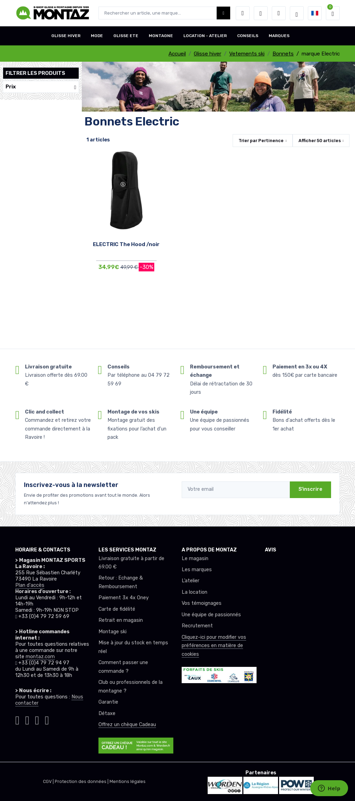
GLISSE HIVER (65, 35)
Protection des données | (82, 781)
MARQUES (279, 35)
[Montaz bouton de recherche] (223, 13)
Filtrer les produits (35, 73)
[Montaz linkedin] (47, 719)
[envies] (261, 13)
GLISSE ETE (125, 35)
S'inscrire (310, 489)
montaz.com (40, 657)
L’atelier (190, 581)
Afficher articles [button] (319, 140)
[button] (243, 13)
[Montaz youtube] (37, 719)
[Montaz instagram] (17, 719)
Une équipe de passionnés (211, 615)
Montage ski (112, 632)
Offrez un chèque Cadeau (127, 725)
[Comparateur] (279, 13)
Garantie (108, 702)
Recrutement (197, 626)
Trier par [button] (261, 140)
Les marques (197, 570)
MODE (97, 35)
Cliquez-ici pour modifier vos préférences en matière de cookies (214, 645)
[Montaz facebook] (27, 719)
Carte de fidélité (116, 609)
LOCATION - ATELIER (205, 35)
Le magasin (195, 558)
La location (194, 592)
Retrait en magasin (120, 620)
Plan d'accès (29, 585)
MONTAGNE (161, 35)
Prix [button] (41, 87)
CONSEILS (247, 35)
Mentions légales (128, 781)
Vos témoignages (202, 603)
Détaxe (106, 713)
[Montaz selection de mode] (297, 13)
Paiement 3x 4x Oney (123, 598)
